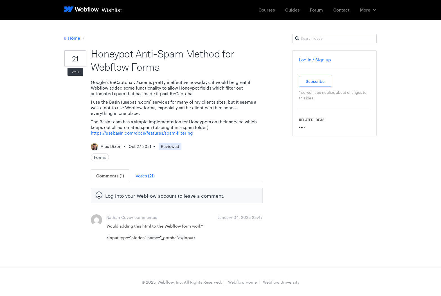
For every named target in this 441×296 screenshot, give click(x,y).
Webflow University (281, 282)
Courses (266, 10)
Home (72, 38)
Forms (100, 157)
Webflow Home (242, 282)
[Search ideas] (334, 38)
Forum (316, 10)
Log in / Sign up (315, 60)
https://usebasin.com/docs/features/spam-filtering (142, 133)
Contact (341, 10)
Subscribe (315, 81)
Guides (292, 10)
